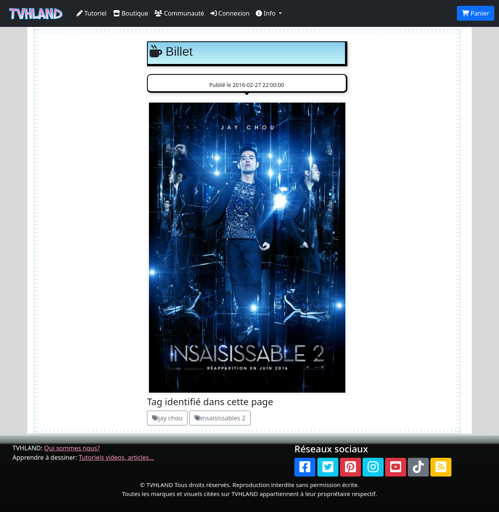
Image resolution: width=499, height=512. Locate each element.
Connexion (230, 13)
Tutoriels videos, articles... (116, 457)
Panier (475, 13)
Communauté (179, 13)
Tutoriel (91, 13)
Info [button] (266, 13)
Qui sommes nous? (72, 448)
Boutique (131, 13)
